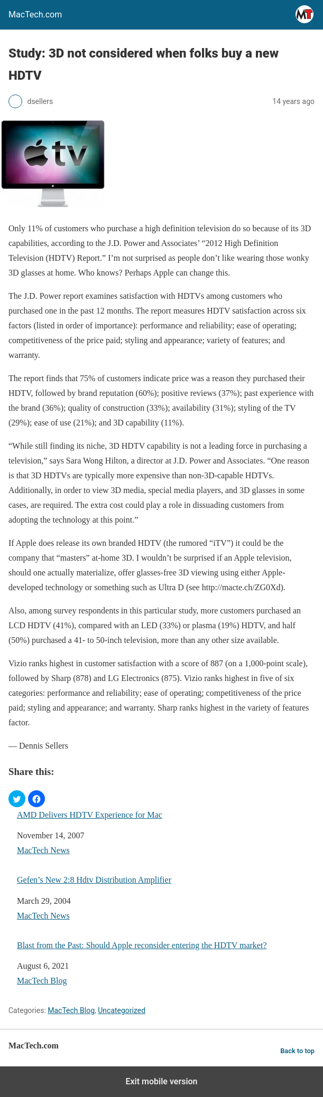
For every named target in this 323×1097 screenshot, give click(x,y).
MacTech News (43, 850)
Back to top (297, 1051)
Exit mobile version (161, 1081)
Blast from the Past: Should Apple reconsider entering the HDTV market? (142, 945)
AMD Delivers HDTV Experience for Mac (89, 814)
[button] (16, 798)
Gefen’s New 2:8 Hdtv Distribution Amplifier (94, 879)
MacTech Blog (42, 980)
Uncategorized (121, 1010)
